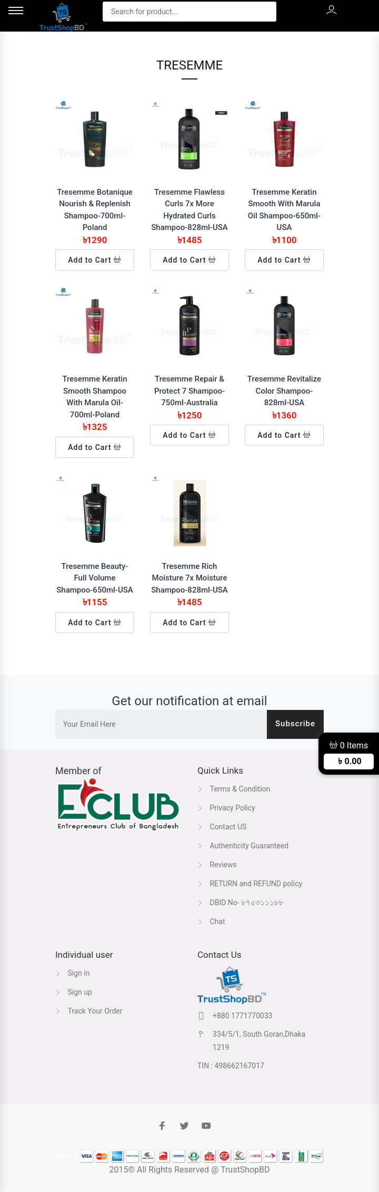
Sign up (73, 992)
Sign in (72, 973)
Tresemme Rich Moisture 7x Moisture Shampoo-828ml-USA (189, 578)
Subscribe (295, 723)
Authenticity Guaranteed (242, 846)
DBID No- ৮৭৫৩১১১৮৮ (240, 902)
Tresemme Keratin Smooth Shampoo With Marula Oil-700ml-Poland (94, 396)
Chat (211, 921)
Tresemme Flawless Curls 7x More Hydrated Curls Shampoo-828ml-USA (189, 210)
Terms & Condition (233, 789)
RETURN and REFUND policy (249, 883)
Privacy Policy (226, 808)
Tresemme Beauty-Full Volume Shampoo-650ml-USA (94, 578)
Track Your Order (89, 1011)
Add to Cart (95, 260)
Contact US (221, 827)
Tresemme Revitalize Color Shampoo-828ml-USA (284, 390)
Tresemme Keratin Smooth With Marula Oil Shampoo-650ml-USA (284, 210)
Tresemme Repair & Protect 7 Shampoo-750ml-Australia (189, 390)
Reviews (217, 864)
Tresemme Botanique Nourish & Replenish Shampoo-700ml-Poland (95, 210)
